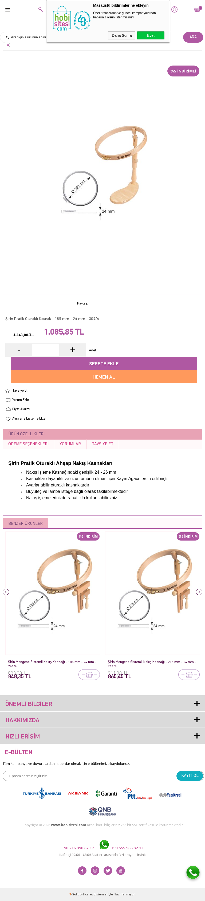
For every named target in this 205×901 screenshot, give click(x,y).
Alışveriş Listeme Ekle (28, 418)
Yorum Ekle (20, 400)
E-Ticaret (86, 894)
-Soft (74, 894)
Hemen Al (104, 377)
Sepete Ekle (104, 364)
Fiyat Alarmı (21, 409)
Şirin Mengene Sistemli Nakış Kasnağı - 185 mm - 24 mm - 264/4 (52, 664)
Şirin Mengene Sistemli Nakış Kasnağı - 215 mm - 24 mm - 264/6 (152, 664)
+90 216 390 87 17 (78, 847)
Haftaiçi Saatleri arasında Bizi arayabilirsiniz (102, 854)
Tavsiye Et (19, 390)
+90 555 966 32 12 (121, 847)
